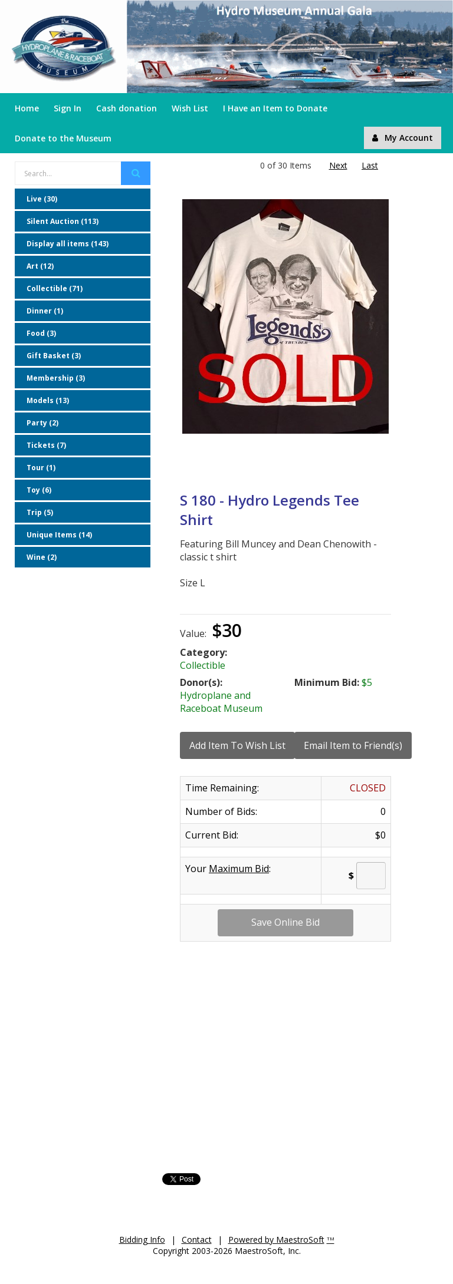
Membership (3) (56, 378)
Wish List (190, 108)
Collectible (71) (55, 288)
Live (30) (42, 199)
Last (370, 165)
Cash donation (126, 108)
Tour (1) (41, 468)
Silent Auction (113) (63, 221)
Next (338, 165)
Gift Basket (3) (54, 356)
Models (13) (48, 400)
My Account (402, 137)
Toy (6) (39, 490)
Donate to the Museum (63, 138)
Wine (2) (42, 557)
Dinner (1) (45, 311)
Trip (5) (40, 512)
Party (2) (42, 423)
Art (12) (40, 266)
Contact (197, 1239)
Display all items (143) (68, 244)
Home (27, 108)
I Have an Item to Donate (275, 108)
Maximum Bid (239, 868)
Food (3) (41, 333)
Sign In (67, 108)
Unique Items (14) (59, 535)
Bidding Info (142, 1239)
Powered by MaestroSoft (276, 1239)
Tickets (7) (46, 445)
